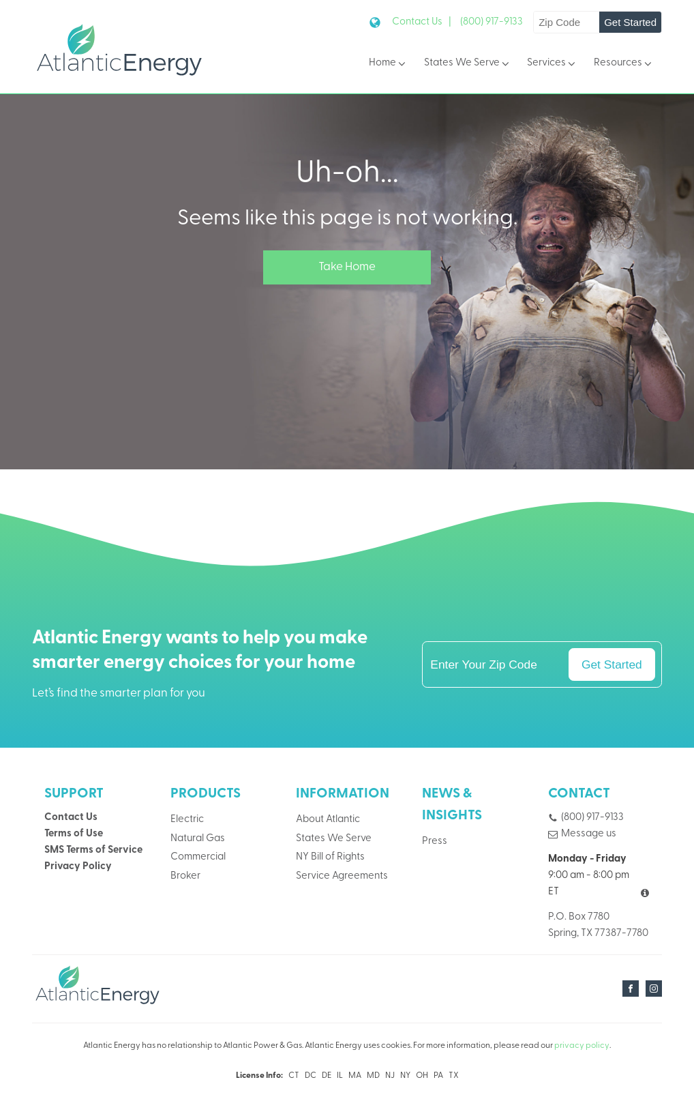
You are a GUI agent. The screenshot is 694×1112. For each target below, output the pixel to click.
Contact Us (70, 818)
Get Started (630, 22)
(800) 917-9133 (491, 22)
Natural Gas (197, 839)
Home (388, 64)
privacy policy (581, 1046)
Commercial (198, 857)
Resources (624, 64)
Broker (185, 876)
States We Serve (467, 64)
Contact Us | (421, 22)
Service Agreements (342, 876)
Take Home (347, 267)
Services (552, 64)
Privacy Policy (78, 867)
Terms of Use (73, 834)
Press (434, 841)
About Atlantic (328, 820)
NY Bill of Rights (330, 857)
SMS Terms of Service (93, 850)
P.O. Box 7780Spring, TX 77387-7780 (598, 925)
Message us (588, 834)
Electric (187, 820)
